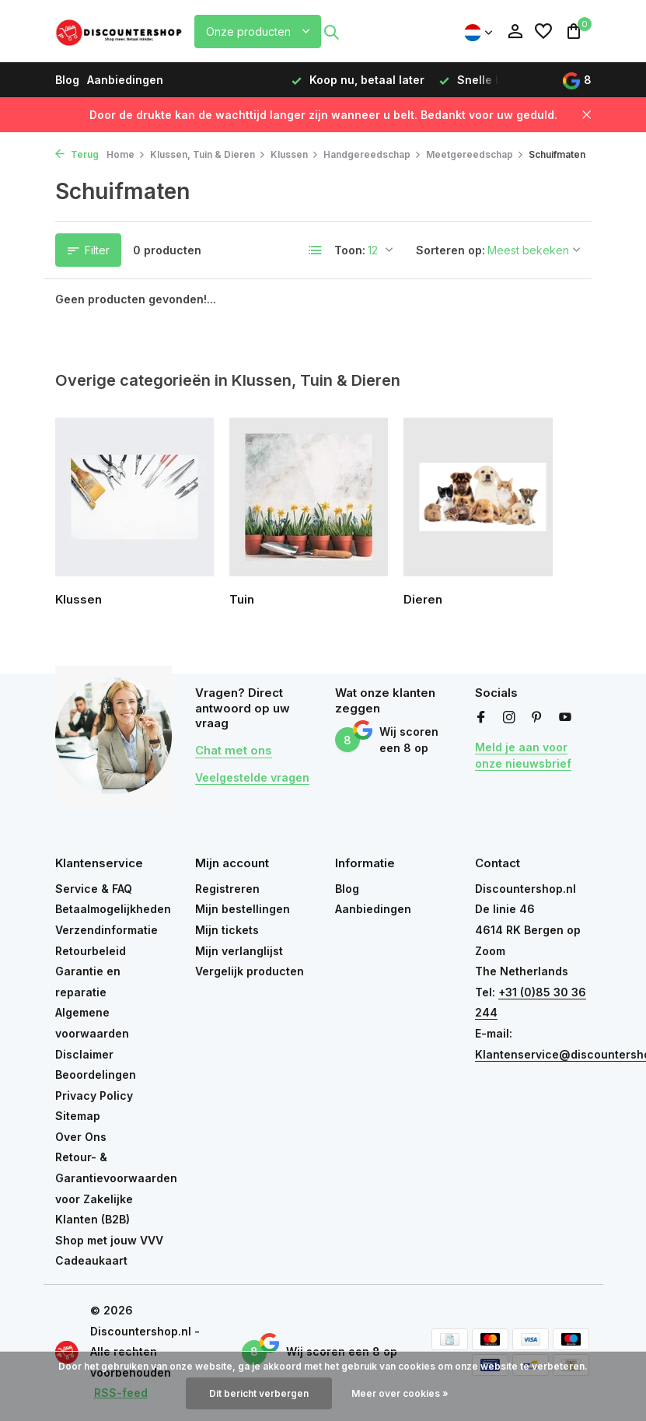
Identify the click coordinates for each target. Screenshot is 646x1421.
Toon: (349, 250)
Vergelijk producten (249, 971)
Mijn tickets (227, 929)
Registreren (227, 888)
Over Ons (81, 1136)
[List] (316, 250)
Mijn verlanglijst (239, 950)
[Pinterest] (537, 718)
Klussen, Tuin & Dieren (208, 154)
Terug (77, 154)
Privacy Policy (94, 1095)
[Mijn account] (515, 31)
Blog (67, 79)
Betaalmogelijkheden (113, 908)
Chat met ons (233, 750)
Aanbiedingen (125, 79)
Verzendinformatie (106, 929)
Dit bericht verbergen (259, 1393)
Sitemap (77, 1115)
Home (126, 154)
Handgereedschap (372, 154)
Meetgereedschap (475, 154)
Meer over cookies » (400, 1393)
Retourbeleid (90, 950)
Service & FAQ (93, 888)
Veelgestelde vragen (252, 777)
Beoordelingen (95, 1074)
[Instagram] (509, 718)
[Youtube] (565, 718)
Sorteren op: (450, 250)
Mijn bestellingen (242, 908)
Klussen (295, 154)
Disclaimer (84, 1054)
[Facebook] (481, 718)
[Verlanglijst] (543, 32)
